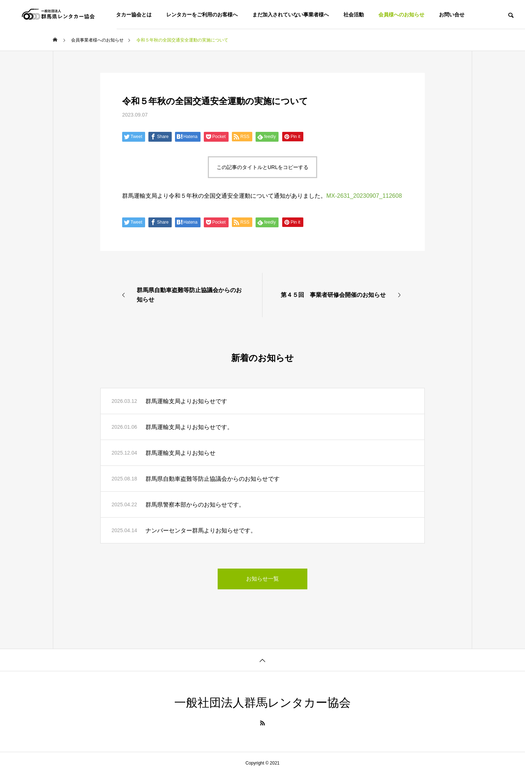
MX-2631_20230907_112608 (364, 196)
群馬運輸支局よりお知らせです (186, 401)
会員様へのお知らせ (401, 14)
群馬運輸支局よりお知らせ (180, 453)
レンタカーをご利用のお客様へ (202, 14)
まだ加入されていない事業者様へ (290, 14)
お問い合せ (451, 14)
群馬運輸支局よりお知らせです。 (189, 427)
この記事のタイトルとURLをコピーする (262, 167)
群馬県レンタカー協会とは (121, 14)
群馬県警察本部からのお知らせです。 (195, 505)
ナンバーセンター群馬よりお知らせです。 (200, 530)
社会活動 (353, 14)
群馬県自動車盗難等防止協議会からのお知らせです (212, 479)
